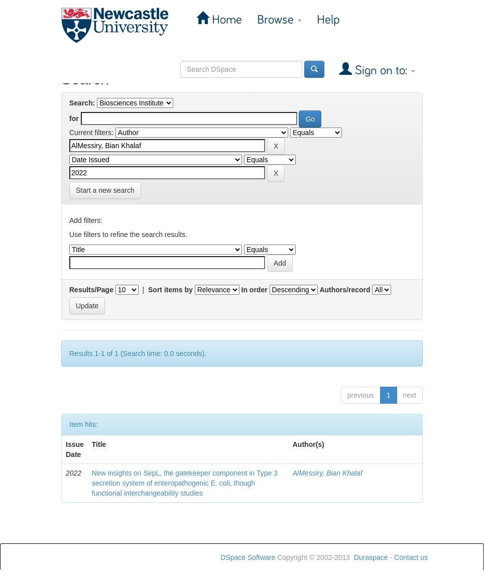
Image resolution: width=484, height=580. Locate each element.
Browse (279, 20)
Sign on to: (383, 70)
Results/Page (91, 290)
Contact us (411, 557)
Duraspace (371, 557)
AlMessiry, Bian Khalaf (327, 473)
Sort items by (170, 290)
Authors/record (344, 290)
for (74, 118)
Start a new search (105, 190)
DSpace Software (247, 557)
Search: (82, 103)
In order (254, 290)
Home (225, 20)
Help (328, 20)
